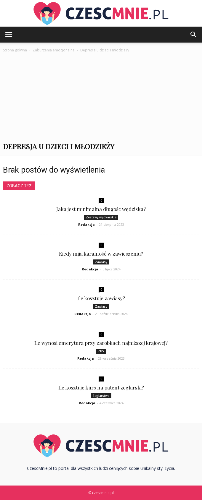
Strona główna (15, 50)
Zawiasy (101, 262)
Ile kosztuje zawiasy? (101, 298)
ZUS (101, 351)
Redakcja (86, 224)
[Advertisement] (101, 97)
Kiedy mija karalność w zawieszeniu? (101, 253)
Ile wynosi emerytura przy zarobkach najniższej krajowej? (101, 343)
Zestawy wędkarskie (101, 217)
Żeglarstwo (101, 396)
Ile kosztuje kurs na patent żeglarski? (101, 387)
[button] (193, 35)
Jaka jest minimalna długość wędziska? (101, 209)
